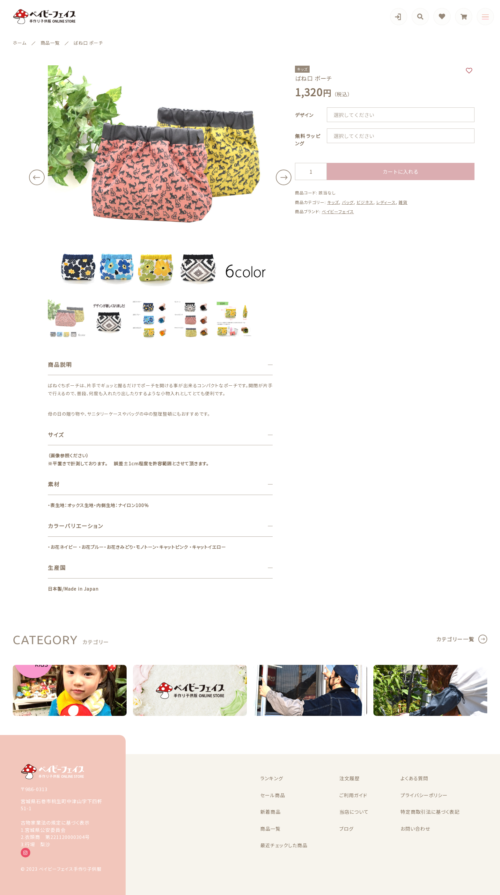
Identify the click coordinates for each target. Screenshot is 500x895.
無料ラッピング (307, 140)
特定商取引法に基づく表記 (430, 811)
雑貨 (403, 202)
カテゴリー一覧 (455, 639)
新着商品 (270, 811)
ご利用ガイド (353, 795)
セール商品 (272, 795)
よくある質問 (414, 778)
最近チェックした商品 (283, 845)
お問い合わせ (415, 828)
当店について (354, 811)
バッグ (348, 202)
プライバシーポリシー (424, 795)
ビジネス (365, 202)
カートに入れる (400, 171)
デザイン (304, 115)
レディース (386, 202)
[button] (37, 178)
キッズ (333, 202)
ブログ (346, 828)
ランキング (271, 778)
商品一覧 (270, 828)
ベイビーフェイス (338, 211)
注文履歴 (349, 778)
